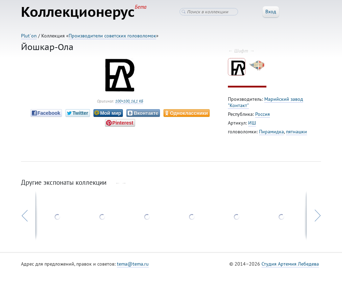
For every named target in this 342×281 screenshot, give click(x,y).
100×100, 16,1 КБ (129, 101)
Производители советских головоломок (112, 36)
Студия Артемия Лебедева (290, 264)
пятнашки (296, 131)
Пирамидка (271, 131)
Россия (262, 114)
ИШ (252, 123)
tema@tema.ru (133, 264)
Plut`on (29, 36)
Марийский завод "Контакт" (265, 102)
